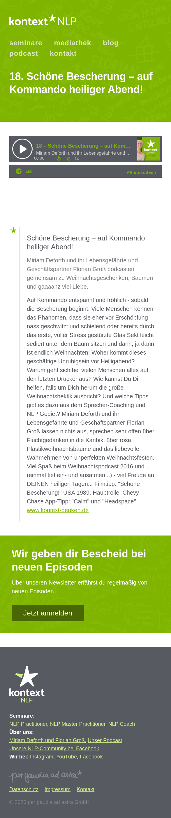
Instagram (41, 757)
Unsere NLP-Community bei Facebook (54, 748)
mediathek (72, 43)
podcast (23, 53)
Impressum (57, 789)
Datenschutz (23, 789)
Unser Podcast (105, 740)
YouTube (66, 757)
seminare (25, 43)
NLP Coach (121, 724)
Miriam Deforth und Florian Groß (47, 740)
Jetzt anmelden (47, 613)
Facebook (91, 757)
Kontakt (85, 789)
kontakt (63, 53)
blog (111, 43)
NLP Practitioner (28, 724)
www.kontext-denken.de (58, 510)
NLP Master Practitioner (77, 724)
